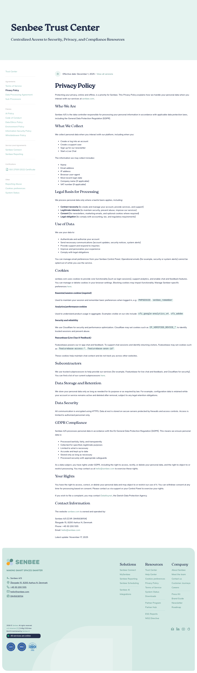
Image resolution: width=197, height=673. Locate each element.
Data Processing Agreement (19, 94)
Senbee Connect (13, 149)
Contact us (177, 578)
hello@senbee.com (105, 468)
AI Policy (9, 113)
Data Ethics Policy (14, 122)
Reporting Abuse (13, 184)
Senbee (15, 625)
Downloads (150, 596)
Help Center (151, 574)
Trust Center (11, 71)
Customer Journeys (181, 583)
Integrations (125, 594)
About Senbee (179, 570)
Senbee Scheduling (129, 583)
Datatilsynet (106, 495)
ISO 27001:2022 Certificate (20, 169)
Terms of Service (13, 86)
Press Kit (176, 594)
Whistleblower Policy (15, 135)
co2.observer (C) (13, 628)
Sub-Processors (13, 99)
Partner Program (153, 603)
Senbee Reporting (14, 154)
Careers (175, 587)
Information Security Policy (18, 131)
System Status (12, 192)
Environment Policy (14, 126)
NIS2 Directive (152, 618)
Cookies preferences (15, 188)
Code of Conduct (13, 118)
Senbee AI (125, 589)
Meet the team (179, 574)
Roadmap (176, 607)
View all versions (105, 74)
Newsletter (177, 603)
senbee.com (88, 98)
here (69, 286)
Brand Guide (178, 598)
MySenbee (125, 574)
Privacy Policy (12, 90)
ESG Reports (151, 614)
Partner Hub (151, 607)
